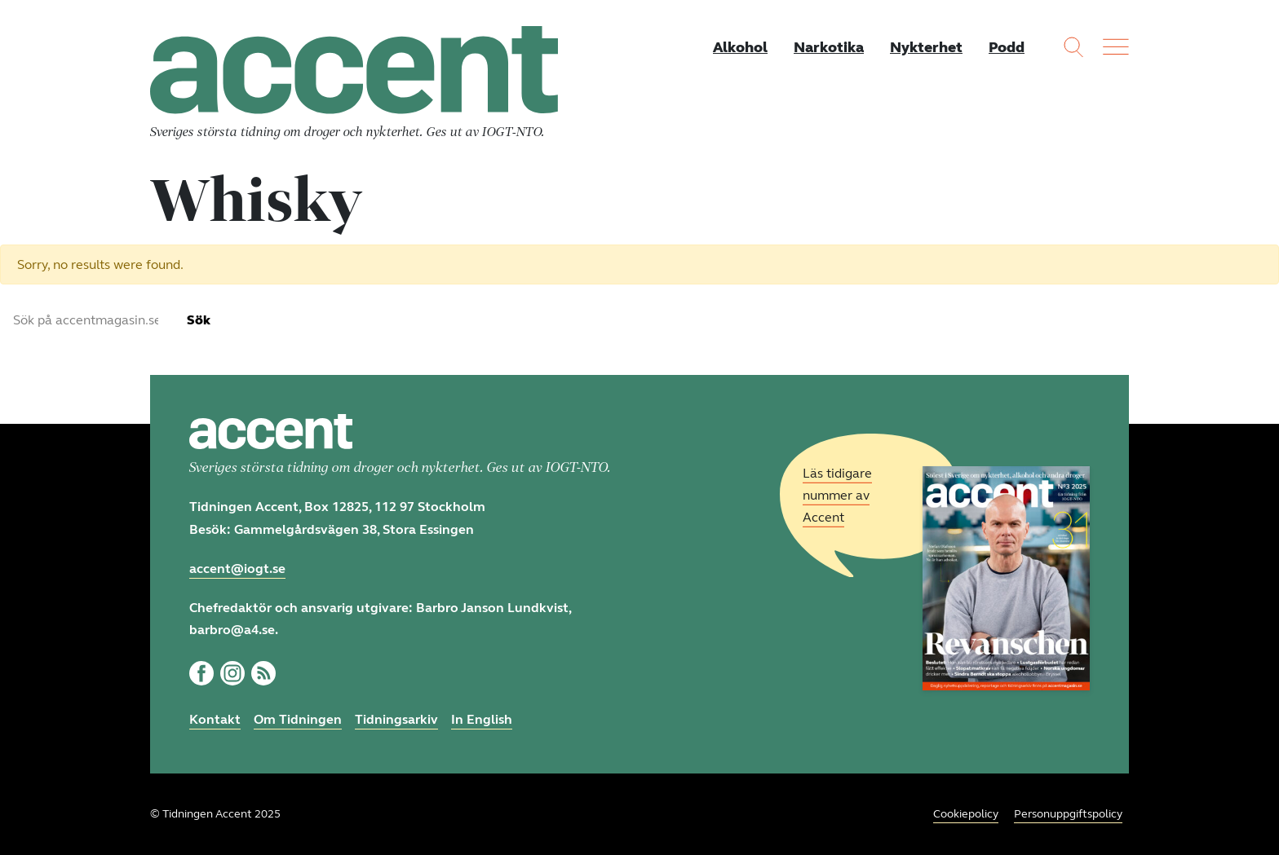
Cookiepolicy (965, 814)
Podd (1007, 47)
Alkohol (740, 47)
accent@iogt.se (237, 568)
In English (481, 719)
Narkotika (829, 47)
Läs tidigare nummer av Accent (837, 495)
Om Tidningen (298, 719)
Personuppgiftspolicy (1068, 814)
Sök (198, 320)
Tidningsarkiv (396, 719)
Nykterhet (926, 47)
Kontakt (215, 719)
